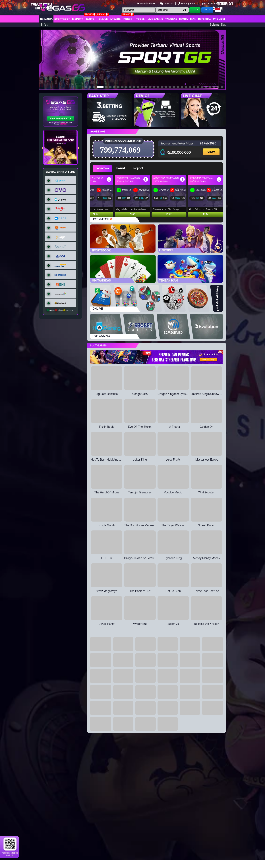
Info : (44, 24)
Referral (204, 18)
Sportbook (62, 18)
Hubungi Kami (187, 3)
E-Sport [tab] (138, 168)
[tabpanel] (158, 196)
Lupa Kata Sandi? (209, 3)
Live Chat (167, 3)
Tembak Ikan (187, 18)
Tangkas (171, 18)
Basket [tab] (120, 168)
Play (95, 214)
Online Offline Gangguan (60, 310)
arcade (115, 18)
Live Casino (155, 18)
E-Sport (77, 18)
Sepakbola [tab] (102, 168)
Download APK (146, 3)
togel (140, 18)
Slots (90, 18)
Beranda (46, 18)
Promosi (219, 18)
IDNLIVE (103, 18)
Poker (127, 18)
